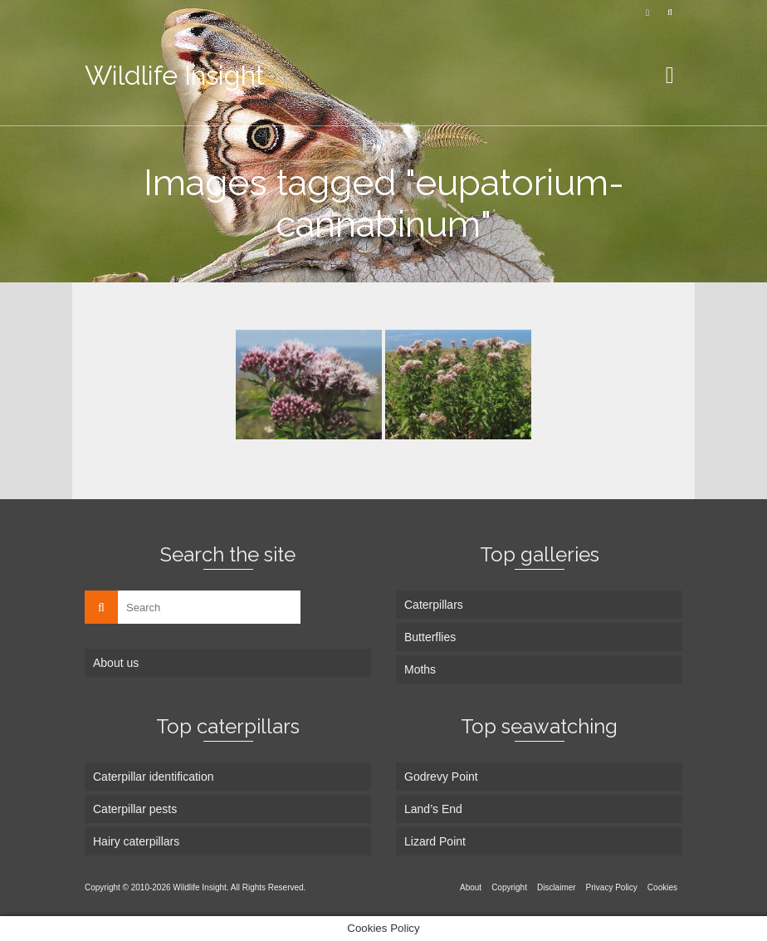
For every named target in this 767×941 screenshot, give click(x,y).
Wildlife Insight (175, 75)
